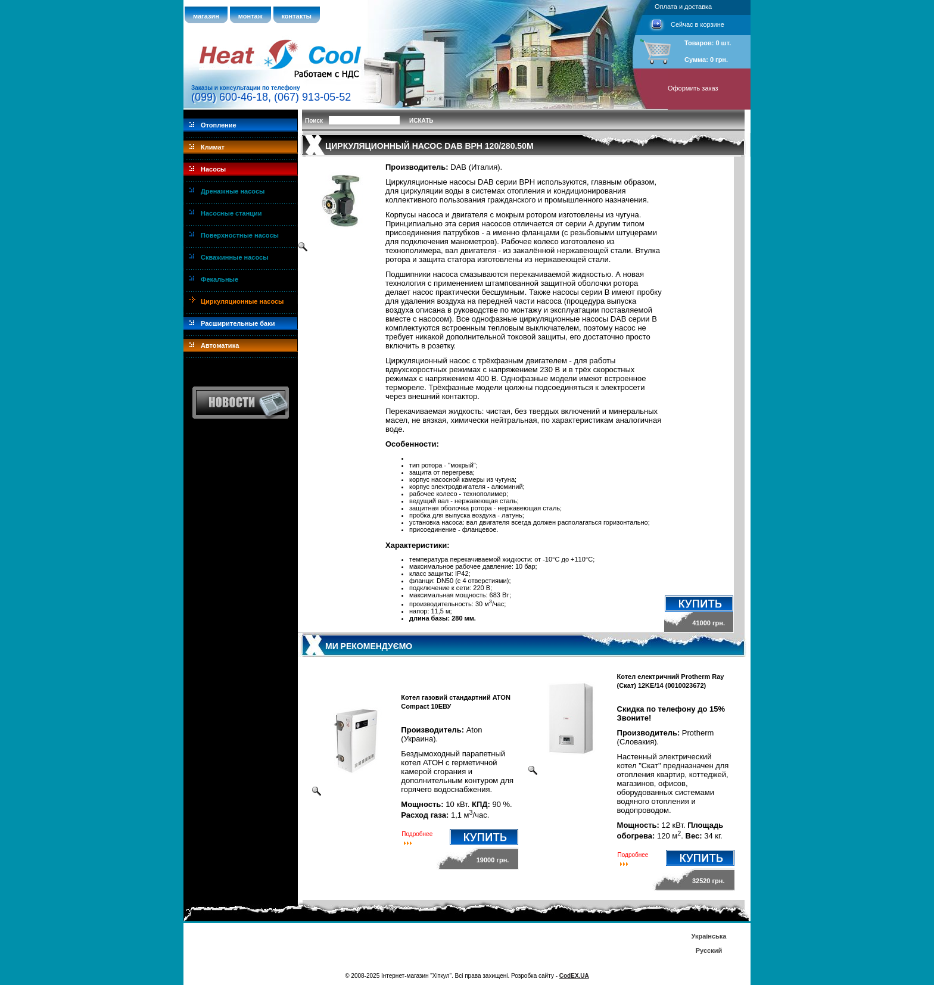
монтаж (250, 16)
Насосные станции (231, 213)
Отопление (218, 125)
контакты (297, 16)
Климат (213, 147)
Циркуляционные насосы (242, 301)
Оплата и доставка (683, 6)
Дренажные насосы (232, 191)
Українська (708, 936)
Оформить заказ (693, 88)
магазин (206, 16)
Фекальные (219, 279)
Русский (709, 950)
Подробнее (416, 834)
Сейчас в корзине (697, 24)
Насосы (213, 169)
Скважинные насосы (235, 257)
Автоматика (220, 345)
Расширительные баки (238, 323)
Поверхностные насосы (240, 235)
